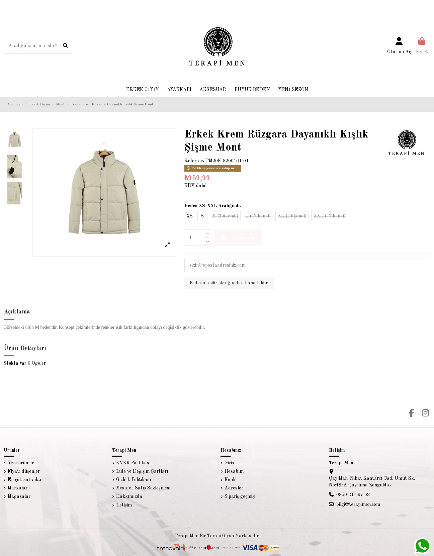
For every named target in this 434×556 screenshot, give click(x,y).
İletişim (124, 505)
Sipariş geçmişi (240, 496)
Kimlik (231, 479)
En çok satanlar (25, 479)
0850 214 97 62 (353, 494)
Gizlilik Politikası (133, 479)
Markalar (17, 488)
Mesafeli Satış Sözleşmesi (143, 488)
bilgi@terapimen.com (358, 504)
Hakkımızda (129, 496)
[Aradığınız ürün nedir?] (65, 46)
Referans (194, 161)
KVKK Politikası (133, 463)
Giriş (229, 463)
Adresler (234, 488)
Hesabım (234, 471)
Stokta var (15, 363)
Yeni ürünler (21, 463)
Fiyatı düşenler (24, 471)
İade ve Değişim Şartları (142, 471)
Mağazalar (19, 496)
